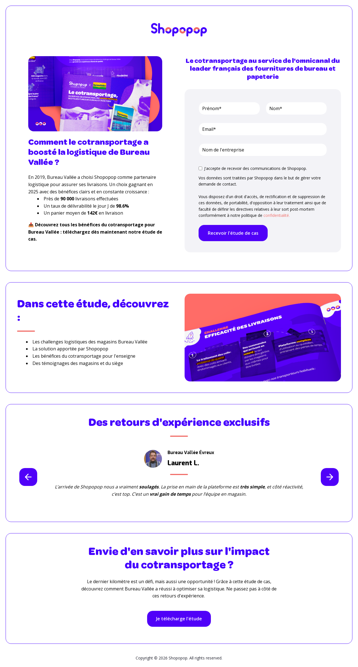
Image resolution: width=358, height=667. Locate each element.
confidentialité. (276, 215)
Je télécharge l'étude (179, 619)
